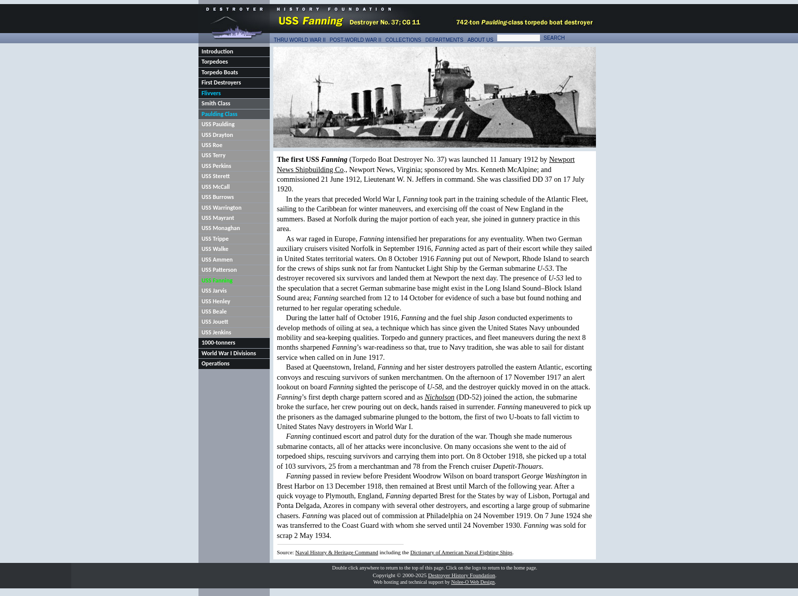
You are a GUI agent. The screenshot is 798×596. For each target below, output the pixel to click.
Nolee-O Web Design (473, 582)
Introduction (217, 51)
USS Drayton (217, 134)
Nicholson (439, 397)
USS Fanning (217, 280)
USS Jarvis (214, 290)
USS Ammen (217, 259)
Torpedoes (215, 61)
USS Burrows (218, 197)
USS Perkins (216, 165)
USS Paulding (218, 124)
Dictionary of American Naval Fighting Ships (461, 552)
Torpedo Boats (220, 72)
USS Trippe (215, 238)
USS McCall (216, 186)
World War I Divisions (229, 353)
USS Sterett (216, 176)
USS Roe (212, 145)
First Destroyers (221, 82)
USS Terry (213, 155)
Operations (216, 363)
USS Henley (216, 301)
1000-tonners (218, 342)
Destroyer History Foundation (461, 575)
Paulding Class (220, 114)
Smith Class (216, 103)
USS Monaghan (221, 228)
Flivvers (211, 93)
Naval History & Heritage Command (336, 552)
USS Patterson (219, 269)
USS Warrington (222, 207)
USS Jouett (215, 321)
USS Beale (214, 311)
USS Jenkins (216, 332)
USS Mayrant (218, 217)
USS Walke (215, 248)
